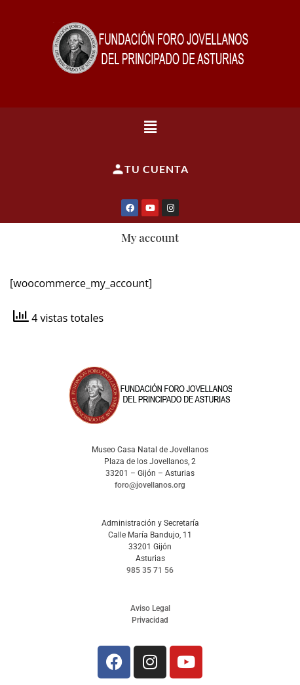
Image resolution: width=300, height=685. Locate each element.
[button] (150, 126)
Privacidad (150, 620)
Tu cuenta (150, 169)
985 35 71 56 (150, 570)
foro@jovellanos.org (150, 485)
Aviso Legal (150, 608)
